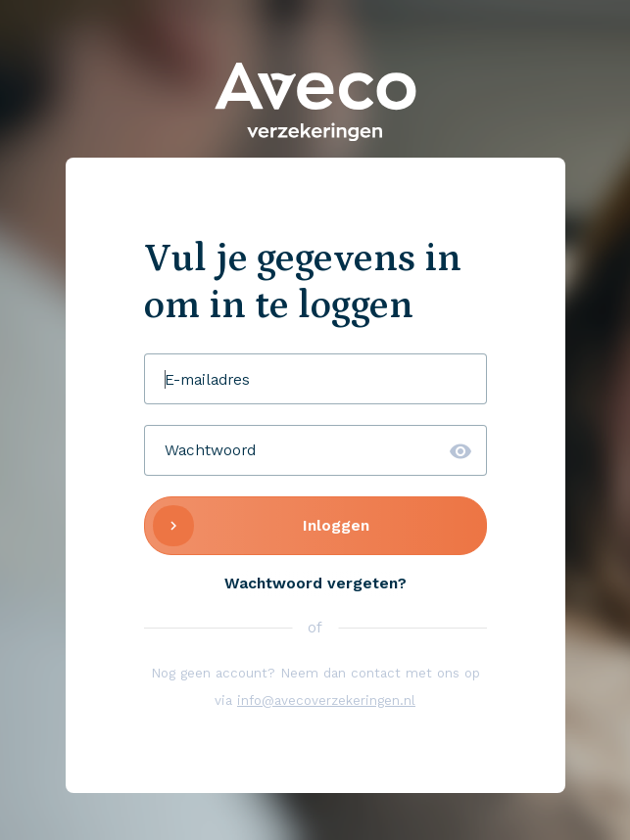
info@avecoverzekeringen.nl (326, 700)
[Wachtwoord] (315, 450)
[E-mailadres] (315, 378)
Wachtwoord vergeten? (315, 583)
